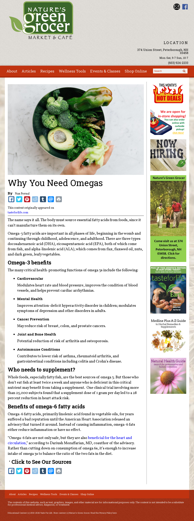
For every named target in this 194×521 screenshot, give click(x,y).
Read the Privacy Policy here (104, 513)
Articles (29, 71)
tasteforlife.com (18, 213)
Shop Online (136, 71)
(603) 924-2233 (178, 63)
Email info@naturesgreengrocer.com (177, 7)
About (11, 71)
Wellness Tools (72, 71)
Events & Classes (105, 71)
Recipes (47, 71)
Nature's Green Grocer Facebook (185, 7)
